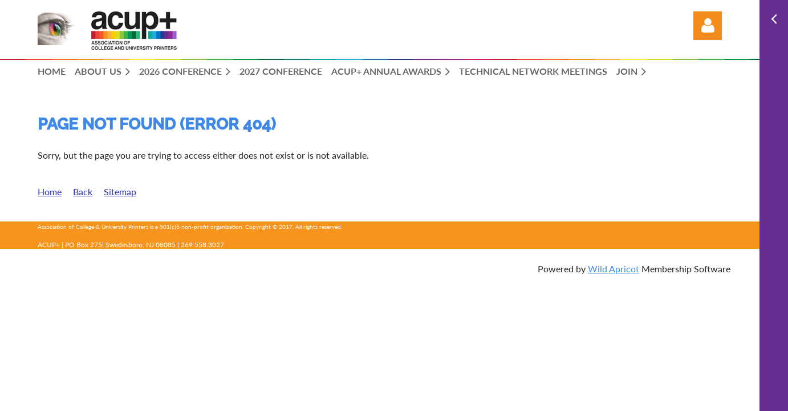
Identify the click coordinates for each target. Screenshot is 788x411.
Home (50, 191)
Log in (707, 25)
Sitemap (120, 191)
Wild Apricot (613, 268)
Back (82, 191)
